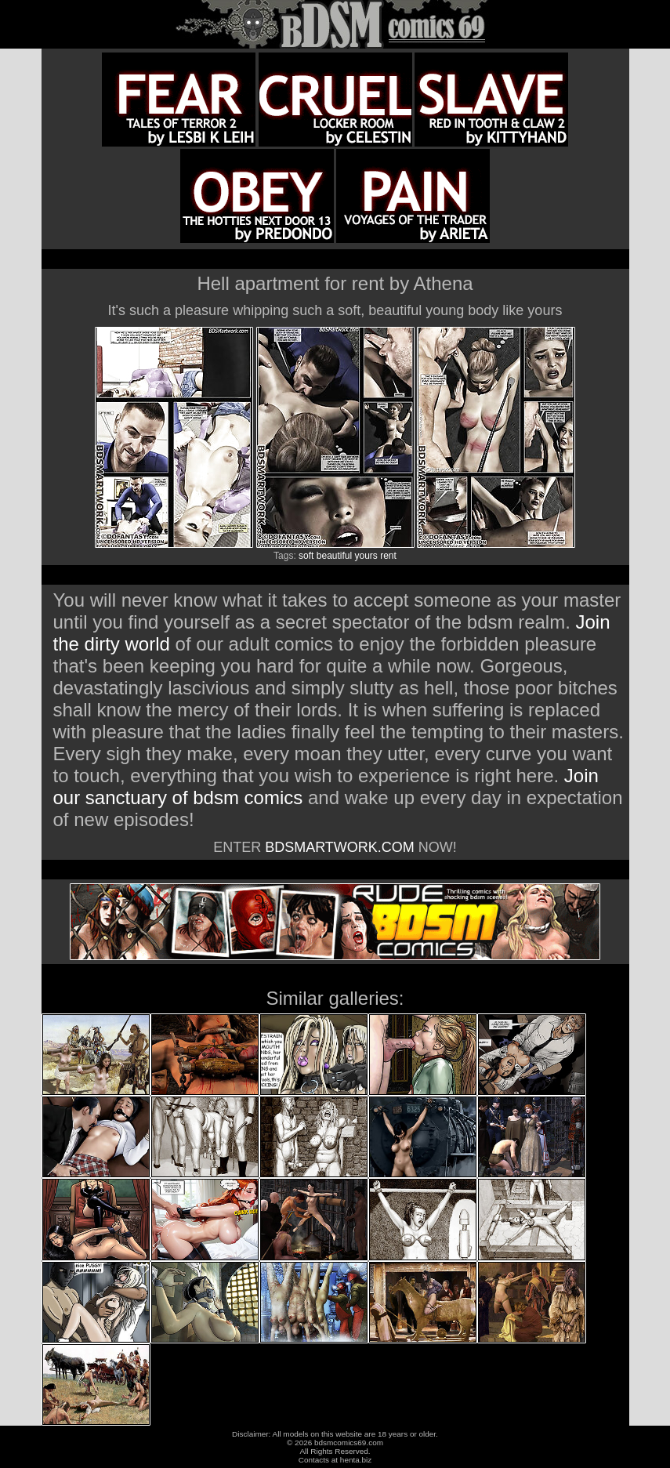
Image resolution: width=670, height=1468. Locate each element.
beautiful (334, 555)
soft (306, 555)
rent (388, 555)
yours (366, 555)
